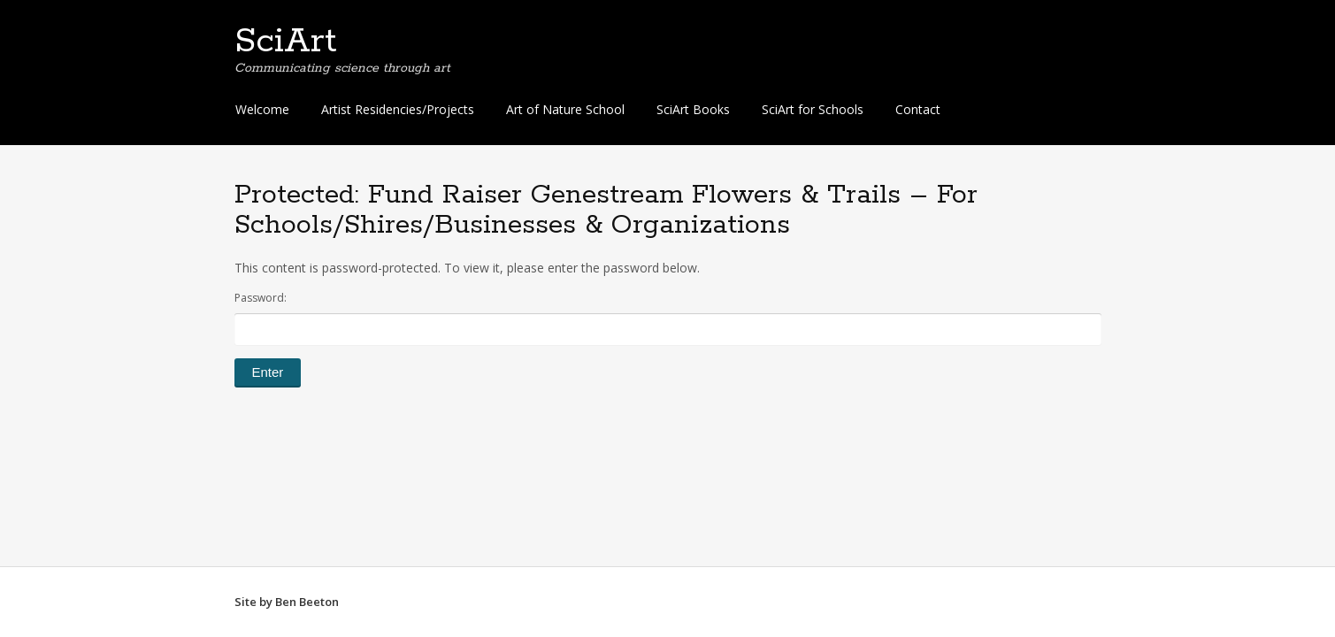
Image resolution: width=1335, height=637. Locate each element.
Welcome (262, 109)
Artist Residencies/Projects (397, 109)
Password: (667, 317)
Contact (917, 109)
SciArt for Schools (812, 109)
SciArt (285, 41)
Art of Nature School (565, 109)
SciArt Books (693, 109)
